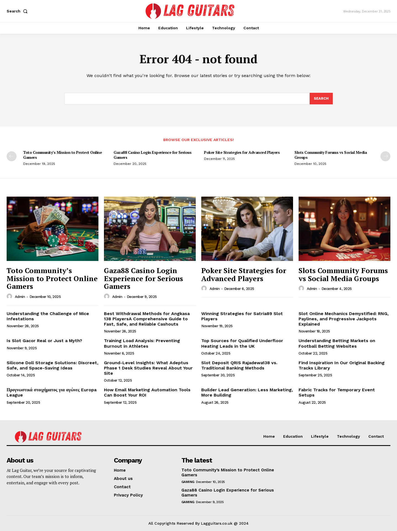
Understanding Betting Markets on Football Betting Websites (337, 343)
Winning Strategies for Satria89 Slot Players (242, 316)
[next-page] (385, 156)
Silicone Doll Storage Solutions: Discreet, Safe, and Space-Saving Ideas (52, 365)
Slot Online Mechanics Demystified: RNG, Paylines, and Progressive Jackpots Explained (344, 319)
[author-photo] (10, 297)
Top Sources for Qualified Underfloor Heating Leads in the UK (242, 343)
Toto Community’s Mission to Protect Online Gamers (62, 155)
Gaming (187, 482)
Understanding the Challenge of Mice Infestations (48, 316)
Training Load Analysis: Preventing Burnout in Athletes (142, 343)
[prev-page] (12, 156)
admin (20, 297)
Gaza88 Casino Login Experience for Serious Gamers (152, 155)
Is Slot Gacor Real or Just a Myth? (44, 340)
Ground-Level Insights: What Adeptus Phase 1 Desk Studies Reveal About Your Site (148, 368)
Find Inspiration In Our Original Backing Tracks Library (342, 365)
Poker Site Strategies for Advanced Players (242, 152)
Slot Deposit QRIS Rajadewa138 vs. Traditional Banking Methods (239, 365)
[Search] (321, 98)
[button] (18, 11)
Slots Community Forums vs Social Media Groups (330, 155)
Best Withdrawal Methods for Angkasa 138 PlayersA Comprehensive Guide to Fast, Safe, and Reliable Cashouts (147, 319)
